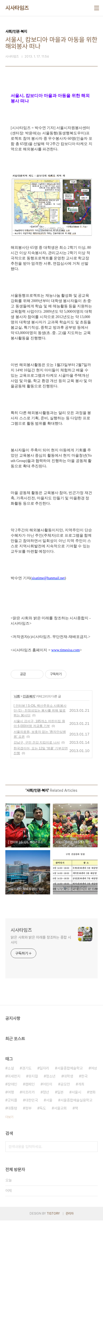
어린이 (47, 1206)
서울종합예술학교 (70, 1190)
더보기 (9, 1238)
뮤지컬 (33, 1198)
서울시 (76, 1214)
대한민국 (31, 1222)
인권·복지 (29, 818)
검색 (92, 1268)
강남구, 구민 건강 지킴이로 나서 (37, 864)
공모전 (65, 1206)
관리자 (70, 1335)
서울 (49, 1222)
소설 (10, 1190)
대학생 (68, 1198)
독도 (42, 1230)
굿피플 (12, 1222)
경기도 (26, 1190)
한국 (84, 1198)
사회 (17, 818)
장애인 (12, 1206)
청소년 (51, 1198)
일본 (60, 1214)
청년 (46, 1214)
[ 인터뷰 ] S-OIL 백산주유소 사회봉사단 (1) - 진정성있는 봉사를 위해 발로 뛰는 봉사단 (40, 832)
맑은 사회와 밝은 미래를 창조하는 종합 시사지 (41, 1061)
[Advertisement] (51, 149)
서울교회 (60, 1230)
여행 (10, 1214)
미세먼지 (13, 1198)
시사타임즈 (17, 8)
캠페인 (30, 1206)
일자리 (44, 1190)
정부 (28, 1230)
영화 (92, 1214)
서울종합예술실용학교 (76, 1222)
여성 (94, 1190)
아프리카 (28, 1214)
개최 (81, 1206)
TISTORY (53, 1335)
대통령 (12, 1230)
